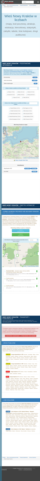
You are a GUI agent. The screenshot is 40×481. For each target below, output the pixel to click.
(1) (20, 231)
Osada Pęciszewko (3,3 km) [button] (14, 113)
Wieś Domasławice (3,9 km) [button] (14, 119)
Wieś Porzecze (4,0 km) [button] (27, 119)
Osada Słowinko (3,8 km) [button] (28, 116)
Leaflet (24, 157)
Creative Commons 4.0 (18, 468)
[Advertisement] (20, 50)
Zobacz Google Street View (21, 160)
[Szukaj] (28, 2)
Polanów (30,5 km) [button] (31, 94)
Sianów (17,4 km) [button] (30, 92)
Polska (3, 5)
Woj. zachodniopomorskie (12, 5)
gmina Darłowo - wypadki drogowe (12, 335)
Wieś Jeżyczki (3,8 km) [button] (27, 113)
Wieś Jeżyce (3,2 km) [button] (27, 110)
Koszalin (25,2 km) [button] (11, 94)
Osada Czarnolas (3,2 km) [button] (15, 110)
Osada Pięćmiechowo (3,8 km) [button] (14, 116)
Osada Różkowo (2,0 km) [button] (14, 108)
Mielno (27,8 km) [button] (20, 94)
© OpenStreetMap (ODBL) (33, 157)
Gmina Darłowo (32, 5)
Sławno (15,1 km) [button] (20, 92)
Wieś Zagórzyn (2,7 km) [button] (27, 108)
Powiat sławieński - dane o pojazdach (28, 335)
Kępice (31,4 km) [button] (16, 97)
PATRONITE (4, 469)
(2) (20, 235)
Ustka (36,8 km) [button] (25, 97)
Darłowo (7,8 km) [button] (10, 92)
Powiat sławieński (24, 5)
